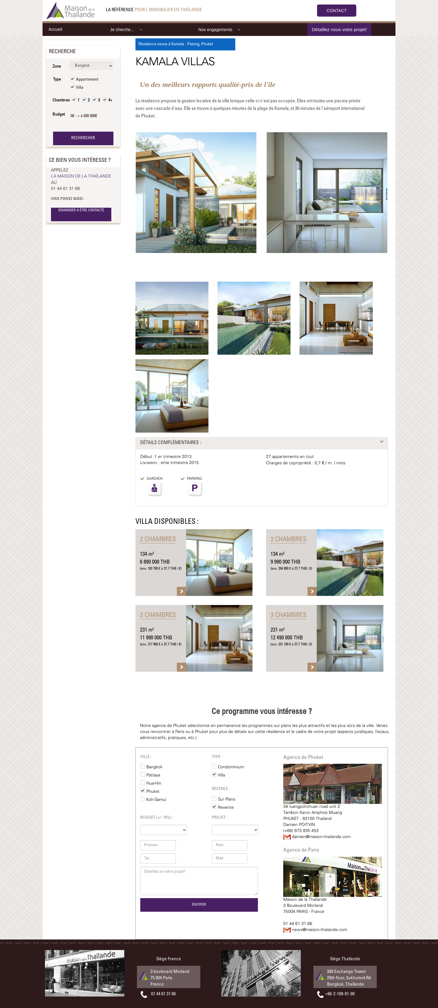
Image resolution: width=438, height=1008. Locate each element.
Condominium (231, 767)
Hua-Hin (153, 783)
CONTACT (337, 10)
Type (57, 80)
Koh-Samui (156, 800)
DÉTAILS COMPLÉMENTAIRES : (170, 442)
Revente (226, 807)
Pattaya (153, 775)
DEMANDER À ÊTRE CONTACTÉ (81, 210)
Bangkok (154, 767)
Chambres (58, 100)
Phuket (153, 791)
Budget (58, 115)
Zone (56, 67)
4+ (110, 100)
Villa (79, 88)
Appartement (87, 80)
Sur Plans (226, 799)
